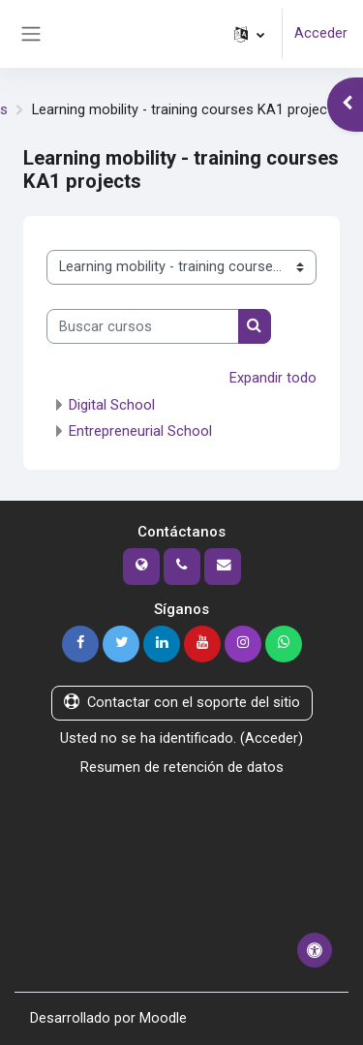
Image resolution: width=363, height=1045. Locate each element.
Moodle (163, 1018)
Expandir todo (273, 377)
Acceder (321, 33)
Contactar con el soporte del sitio (182, 702)
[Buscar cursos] (142, 326)
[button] (249, 34)
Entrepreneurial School (140, 431)
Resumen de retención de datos (182, 767)
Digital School (112, 405)
